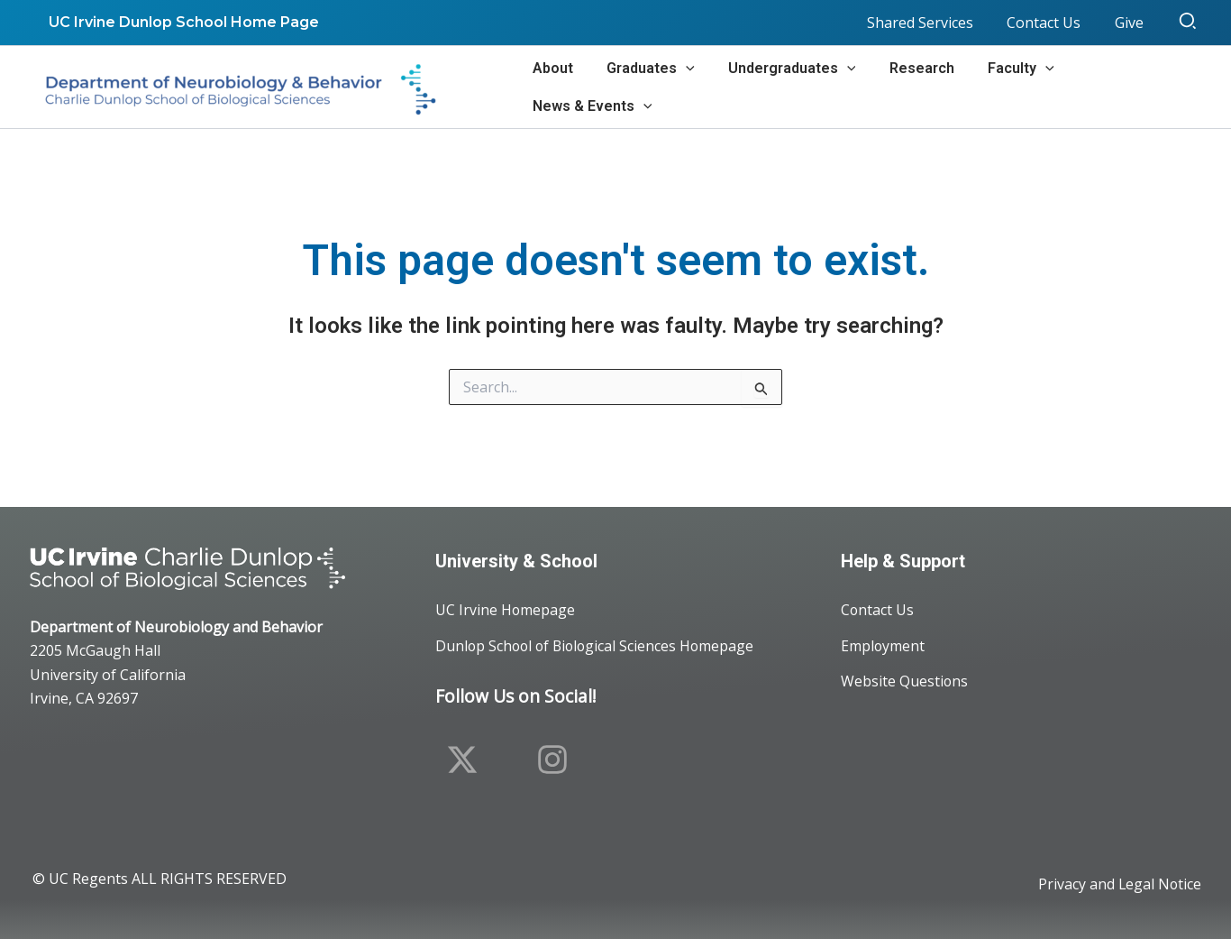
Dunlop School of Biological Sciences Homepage (598, 646)
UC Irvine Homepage (505, 610)
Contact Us (878, 610)
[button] (1188, 22)
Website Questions (905, 682)
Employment (883, 646)
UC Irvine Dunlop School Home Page (181, 22)
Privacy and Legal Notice (1118, 885)
